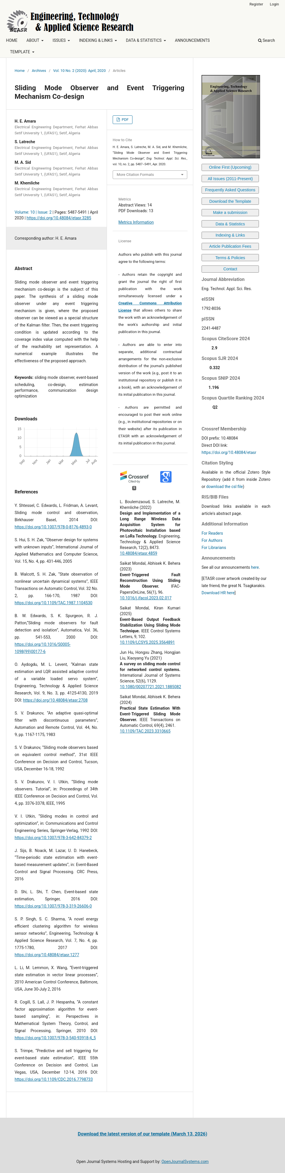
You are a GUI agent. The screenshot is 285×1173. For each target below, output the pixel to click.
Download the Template (230, 201)
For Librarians (214, 547)
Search (266, 40)
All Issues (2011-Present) (230, 178)
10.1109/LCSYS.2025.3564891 (147, 642)
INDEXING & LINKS (96, 40)
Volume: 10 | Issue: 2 (33, 212)
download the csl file (224, 486)
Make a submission (230, 212)
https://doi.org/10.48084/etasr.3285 (59, 218)
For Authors (212, 540)
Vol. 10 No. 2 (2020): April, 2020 (79, 70)
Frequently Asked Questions (230, 190)
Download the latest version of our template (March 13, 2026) (142, 1134)
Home (20, 70)
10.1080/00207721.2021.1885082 (150, 686)
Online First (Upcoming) (230, 167)
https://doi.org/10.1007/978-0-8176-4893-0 (53, 527)
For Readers (212, 533)
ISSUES (59, 40)
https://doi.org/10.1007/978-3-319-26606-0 (53, 906)
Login (274, 4)
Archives (39, 70)
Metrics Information (136, 222)
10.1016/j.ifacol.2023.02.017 (145, 598)
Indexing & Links (230, 235)
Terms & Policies (230, 257)
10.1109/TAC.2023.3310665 (145, 731)
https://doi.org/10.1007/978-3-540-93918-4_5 (55, 1038)
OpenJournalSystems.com (185, 1161)
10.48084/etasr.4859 (138, 553)
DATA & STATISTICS (144, 40)
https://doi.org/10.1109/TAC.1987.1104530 (53, 603)
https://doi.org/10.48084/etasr (229, 452)
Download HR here (218, 593)
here (255, 567)
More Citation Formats (135, 174)
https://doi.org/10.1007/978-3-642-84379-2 (53, 837)
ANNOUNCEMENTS (192, 40)
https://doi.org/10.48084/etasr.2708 (55, 700)
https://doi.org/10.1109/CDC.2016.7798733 (54, 1079)
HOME (11, 40)
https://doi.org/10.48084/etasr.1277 (47, 954)
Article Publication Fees (230, 246)
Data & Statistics (230, 224)
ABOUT (33, 40)
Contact (230, 269)
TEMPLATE (20, 52)
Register (256, 4)
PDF (124, 119)
